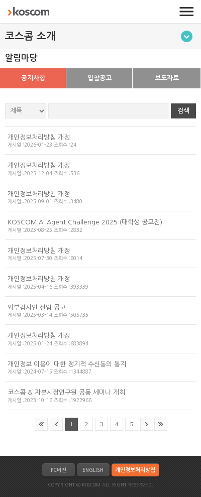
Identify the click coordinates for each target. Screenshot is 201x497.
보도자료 (167, 78)
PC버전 (58, 470)
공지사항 (33, 78)
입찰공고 (99, 78)
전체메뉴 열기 (186, 11)
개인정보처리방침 (135, 470)
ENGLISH (93, 470)
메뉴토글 (186, 36)
